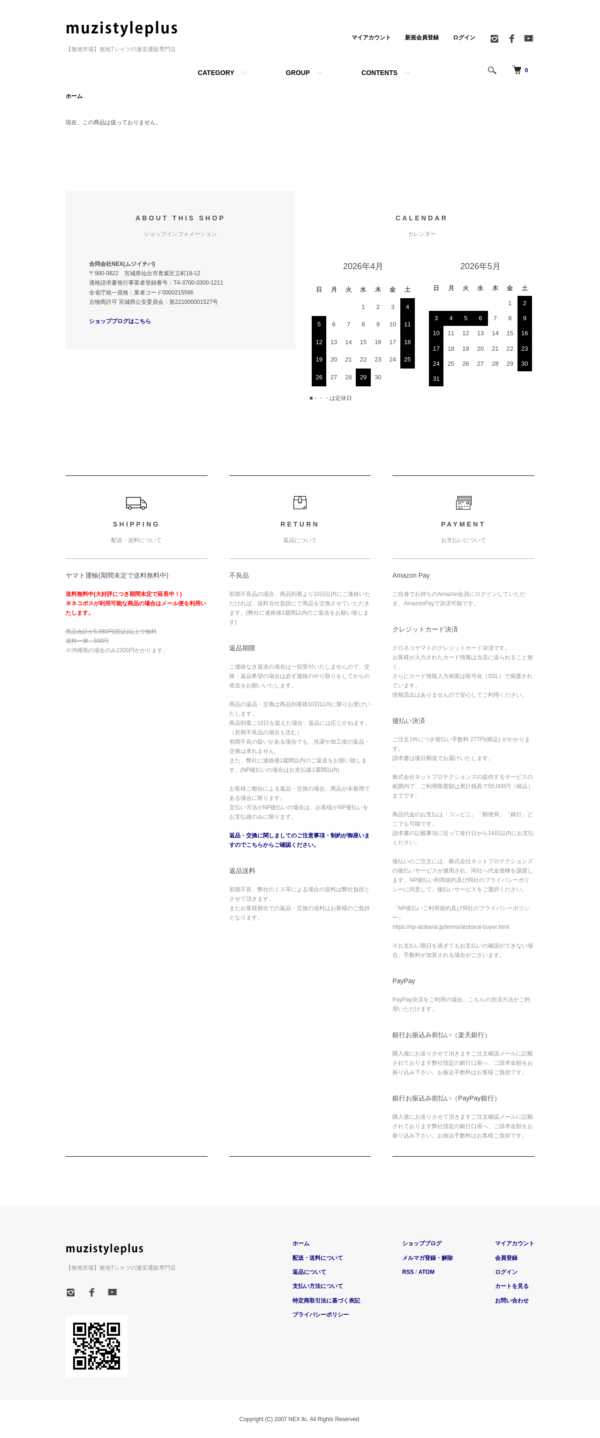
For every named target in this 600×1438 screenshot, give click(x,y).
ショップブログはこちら (120, 321)
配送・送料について (317, 1258)
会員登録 (506, 1258)
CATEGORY (216, 72)
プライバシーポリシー (320, 1314)
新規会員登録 (422, 37)
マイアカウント (371, 37)
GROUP (298, 72)
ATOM (427, 1272)
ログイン (464, 37)
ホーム (74, 96)
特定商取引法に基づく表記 (326, 1300)
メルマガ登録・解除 (427, 1258)
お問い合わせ (512, 1300)
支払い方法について (317, 1286)
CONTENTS (379, 72)
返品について (309, 1272)
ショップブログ (422, 1243)
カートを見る (512, 1286)
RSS (408, 1272)
